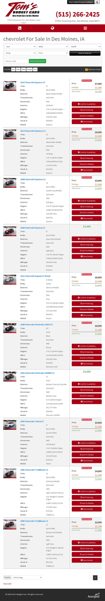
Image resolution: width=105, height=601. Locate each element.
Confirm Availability (87, 104)
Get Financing (87, 110)
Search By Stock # (37, 61)
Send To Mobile (87, 116)
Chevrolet (7, 584)
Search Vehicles (84, 53)
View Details (87, 121)
